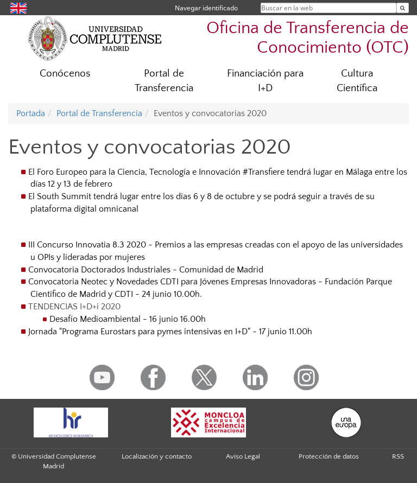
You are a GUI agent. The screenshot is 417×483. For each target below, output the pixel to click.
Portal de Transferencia (164, 81)
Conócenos (65, 73)
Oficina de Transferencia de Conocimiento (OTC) (307, 37)
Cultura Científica (357, 81)
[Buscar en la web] (402, 8)
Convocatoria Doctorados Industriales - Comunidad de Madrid (145, 270)
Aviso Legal (243, 456)
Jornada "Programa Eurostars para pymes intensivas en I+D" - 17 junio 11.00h (170, 331)
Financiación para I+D (265, 81)
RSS (398, 456)
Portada (30, 113)
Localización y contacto (157, 456)
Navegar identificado (206, 7)
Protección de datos (329, 456)
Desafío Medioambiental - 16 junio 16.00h (127, 319)
